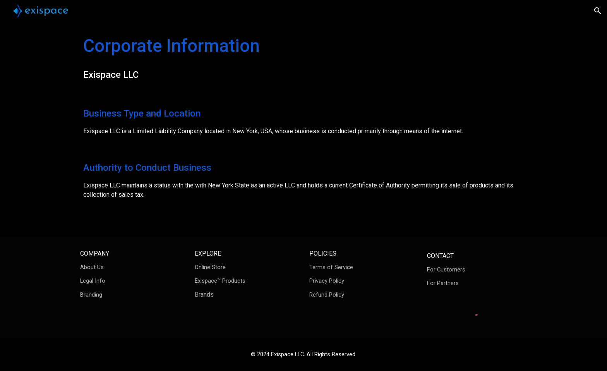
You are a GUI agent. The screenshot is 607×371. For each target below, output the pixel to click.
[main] (303, 58)
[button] (597, 11)
